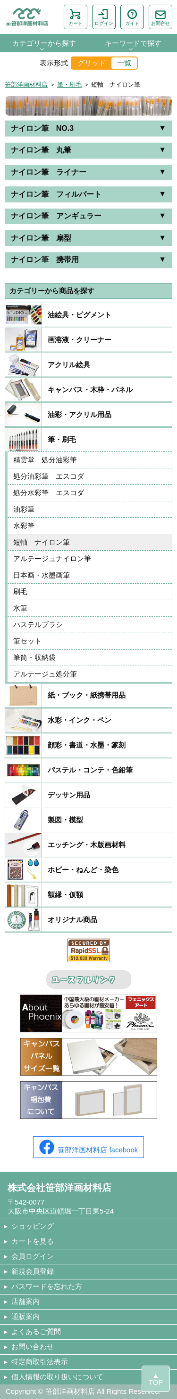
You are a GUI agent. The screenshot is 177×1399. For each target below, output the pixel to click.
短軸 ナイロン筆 (41, 542)
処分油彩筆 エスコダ (52, 476)
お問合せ (160, 17)
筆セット (27, 641)
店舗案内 (25, 1301)
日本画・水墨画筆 (41, 575)
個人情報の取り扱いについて (57, 1377)
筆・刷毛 (69, 84)
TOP (156, 1382)
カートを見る (32, 1241)
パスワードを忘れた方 (46, 1286)
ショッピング (32, 1226)
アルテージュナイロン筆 (52, 559)
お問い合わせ (32, 1347)
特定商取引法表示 (39, 1362)
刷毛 (23, 591)
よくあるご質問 (36, 1331)
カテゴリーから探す (44, 43)
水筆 (20, 608)
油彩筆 (27, 509)
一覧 (124, 63)
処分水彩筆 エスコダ (52, 493)
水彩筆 (27, 526)
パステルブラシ (38, 624)
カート (75, 17)
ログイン (103, 17)
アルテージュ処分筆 (45, 674)
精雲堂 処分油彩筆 (52, 460)
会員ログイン (32, 1256)
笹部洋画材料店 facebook (88, 1147)
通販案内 (25, 1316)
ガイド (132, 17)
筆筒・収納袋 (34, 657)
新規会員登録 (32, 1271)
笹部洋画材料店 (26, 84)
